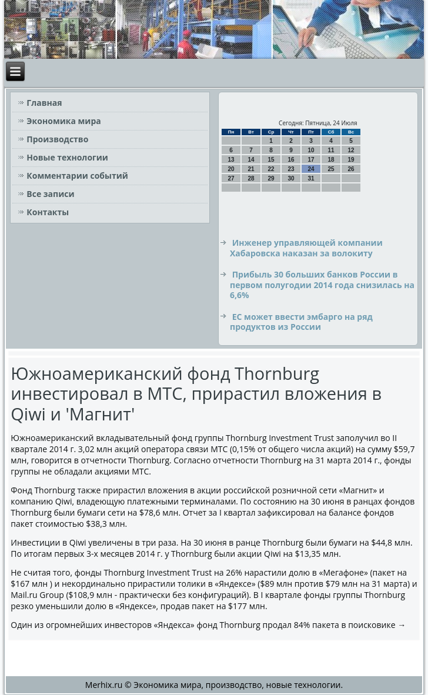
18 (330, 159)
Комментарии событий (77, 175)
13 (231, 159)
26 (350, 169)
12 (350, 150)
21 (251, 169)
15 (271, 159)
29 (271, 178)
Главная (44, 102)
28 (251, 178)
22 (271, 169)
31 (310, 178)
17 (310, 159)
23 (290, 169)
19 (350, 159)
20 (231, 169)
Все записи (50, 193)
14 (251, 159)
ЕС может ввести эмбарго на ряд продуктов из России (301, 322)
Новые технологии (67, 157)
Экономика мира (63, 120)
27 (231, 178)
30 (290, 178)
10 (310, 150)
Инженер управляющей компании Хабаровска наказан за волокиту (306, 248)
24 (310, 169)
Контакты (47, 212)
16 (290, 159)
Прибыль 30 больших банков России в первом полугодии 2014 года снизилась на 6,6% (322, 284)
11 (330, 150)
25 (330, 169)
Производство (57, 139)
